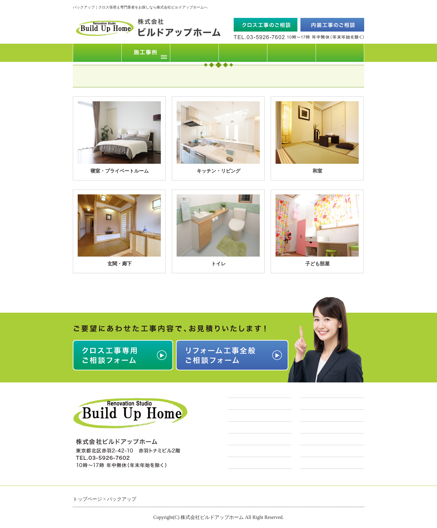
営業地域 (238, 439)
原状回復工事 (316, 463)
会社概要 (291, 52)
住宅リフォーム (319, 427)
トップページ (97, 52)
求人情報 (238, 451)
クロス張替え (316, 415)
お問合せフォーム (340, 52)
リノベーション (319, 451)
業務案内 (311, 404)
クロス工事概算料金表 (255, 415)
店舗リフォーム (319, 439)
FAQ (243, 52)
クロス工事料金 (194, 52)
